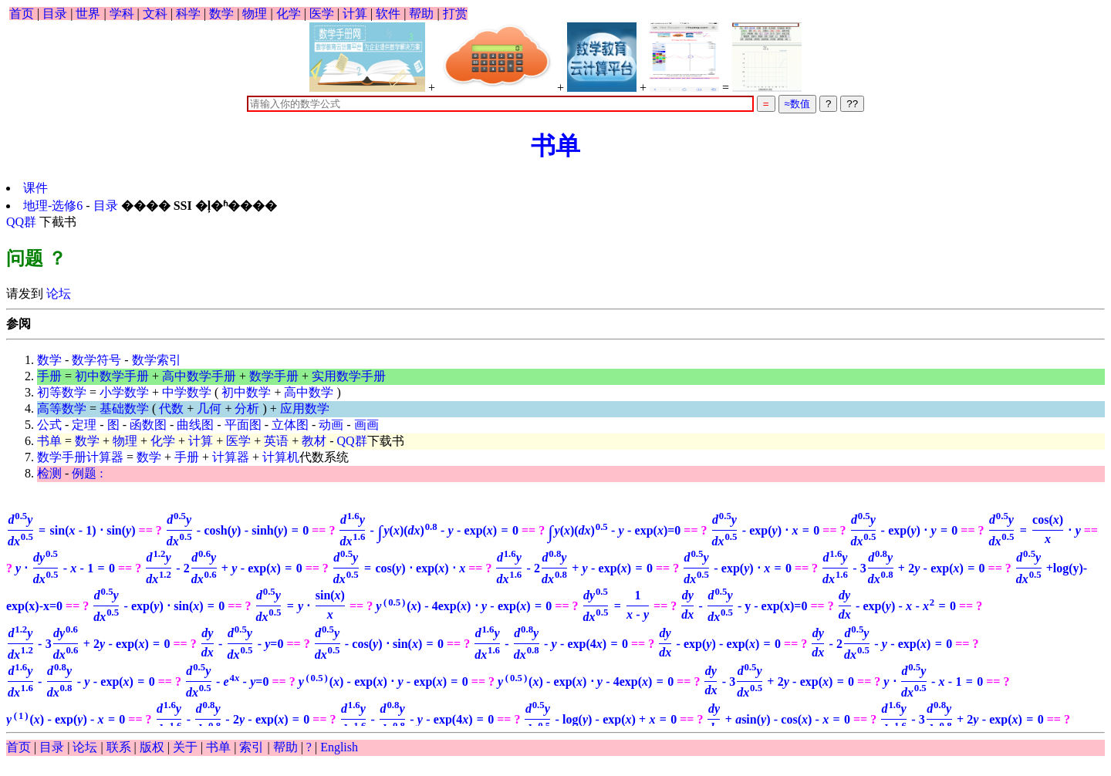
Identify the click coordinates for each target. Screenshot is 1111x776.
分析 (247, 408)
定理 (84, 424)
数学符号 (96, 359)
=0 (614, 530)
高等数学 (61, 408)
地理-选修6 (54, 205)
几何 (209, 408)
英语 (276, 440)
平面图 (243, 424)
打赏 (455, 13)
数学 (221, 13)
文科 (155, 13)
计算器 (230, 457)
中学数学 (186, 392)
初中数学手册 (112, 376)
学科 (122, 13)
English (339, 747)
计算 (355, 13)
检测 (49, 473)
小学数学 (124, 392)
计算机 (280, 457)
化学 (288, 13)
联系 (118, 747)
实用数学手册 (349, 376)
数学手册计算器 (80, 457)
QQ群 (21, 221)
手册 (49, 376)
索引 (251, 747)
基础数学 (124, 408)
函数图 (148, 424)
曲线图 (195, 424)
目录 (54, 13)
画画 (366, 424)
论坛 (57, 293)
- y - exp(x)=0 (743, 605)
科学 (188, 13)
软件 (388, 13)
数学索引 (156, 359)
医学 (321, 13)
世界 (88, 13)
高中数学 (308, 392)
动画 (331, 424)
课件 (35, 187)
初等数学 (61, 392)
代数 (171, 408)
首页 (21, 13)
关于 (185, 747)
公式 (49, 424)
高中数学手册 (199, 376)
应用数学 (304, 408)
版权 (152, 747)
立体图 (290, 424)
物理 (254, 13)
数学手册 (274, 376)
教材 (314, 440)
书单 (555, 146)
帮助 (421, 13)
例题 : (87, 473)
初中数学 (246, 392)
